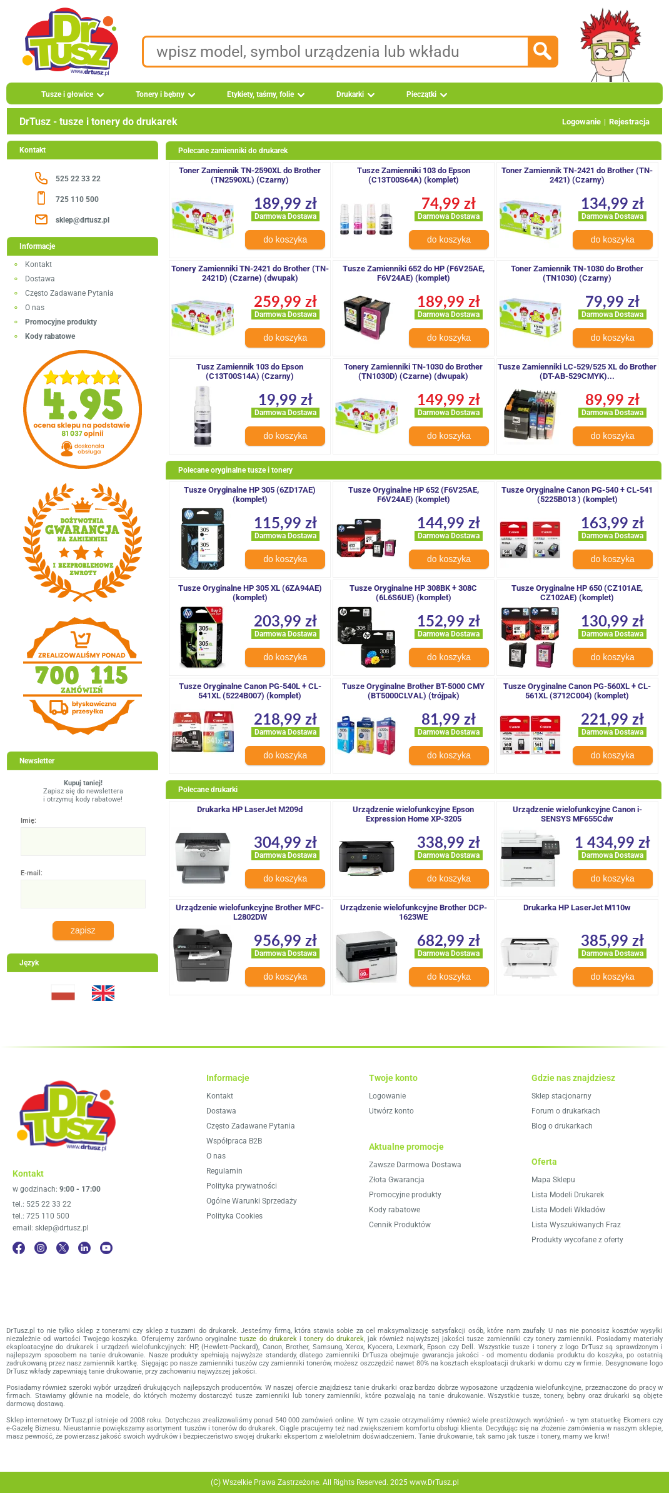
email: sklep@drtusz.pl (51, 1228)
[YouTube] (106, 1248)
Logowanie (581, 121)
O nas (34, 307)
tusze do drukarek (268, 1339)
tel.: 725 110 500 (41, 1216)
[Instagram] (40, 1248)
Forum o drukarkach (565, 1111)
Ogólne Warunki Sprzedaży (251, 1201)
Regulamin (224, 1171)
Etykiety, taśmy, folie (260, 94)
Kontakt (38, 264)
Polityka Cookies (234, 1216)
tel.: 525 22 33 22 (42, 1204)
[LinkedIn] (84, 1248)
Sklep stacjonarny (561, 1096)
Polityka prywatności (241, 1186)
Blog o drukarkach (562, 1126)
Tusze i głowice (67, 94)
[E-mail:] (83, 894)
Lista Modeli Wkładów (568, 1209)
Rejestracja (629, 121)
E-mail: (32, 873)
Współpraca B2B (234, 1141)
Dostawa (40, 278)
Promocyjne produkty (405, 1194)
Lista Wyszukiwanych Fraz (576, 1224)
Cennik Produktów (400, 1224)
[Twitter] (62, 1248)
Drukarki (350, 94)
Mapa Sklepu (553, 1179)
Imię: (28, 821)
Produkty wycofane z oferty (577, 1239)
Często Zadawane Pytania (69, 293)
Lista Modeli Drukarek (567, 1194)
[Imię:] (83, 841)
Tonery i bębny (160, 94)
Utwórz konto (391, 1111)
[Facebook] (19, 1248)
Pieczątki (421, 94)
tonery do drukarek (334, 1339)
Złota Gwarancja (397, 1179)
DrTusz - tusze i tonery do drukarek (98, 122)
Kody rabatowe (394, 1209)
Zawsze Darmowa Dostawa (415, 1164)
